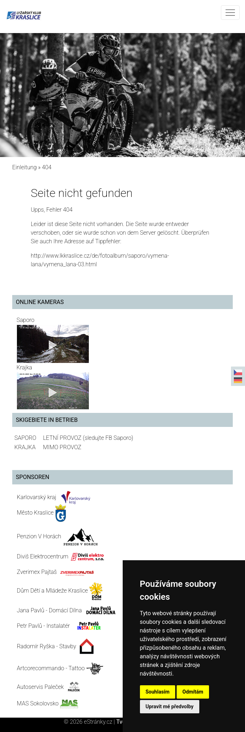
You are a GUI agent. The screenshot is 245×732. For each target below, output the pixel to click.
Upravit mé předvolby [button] (170, 706)
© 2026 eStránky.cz (90, 721)
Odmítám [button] (192, 692)
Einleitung (24, 167)
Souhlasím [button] (158, 692)
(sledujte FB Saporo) (108, 437)
